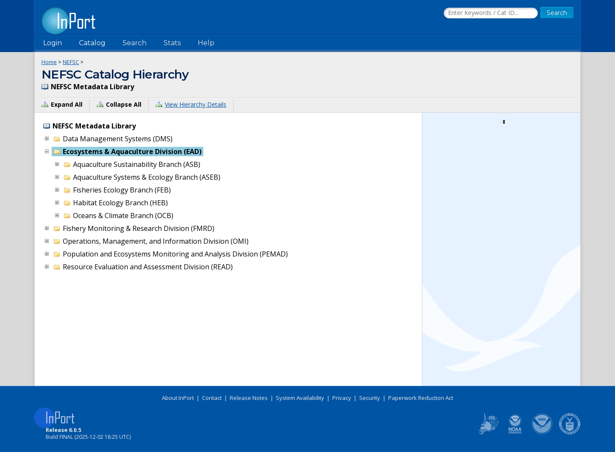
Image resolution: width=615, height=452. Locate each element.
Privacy (341, 398)
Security (369, 398)
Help (206, 43)
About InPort (178, 398)
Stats (172, 43)
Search (134, 43)
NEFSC (71, 62)
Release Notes (249, 398)
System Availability (300, 398)
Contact (212, 398)
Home (49, 62)
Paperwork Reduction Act (420, 398)
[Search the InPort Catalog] (491, 13)
